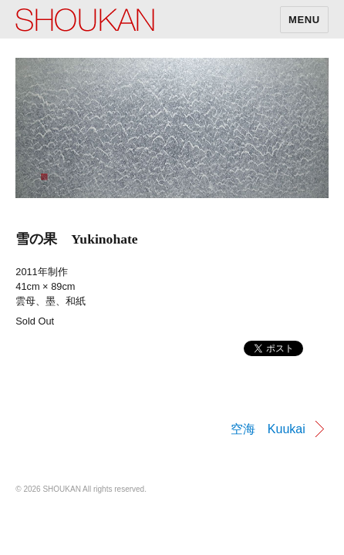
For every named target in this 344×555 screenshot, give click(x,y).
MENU (304, 19)
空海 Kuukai (268, 429)
